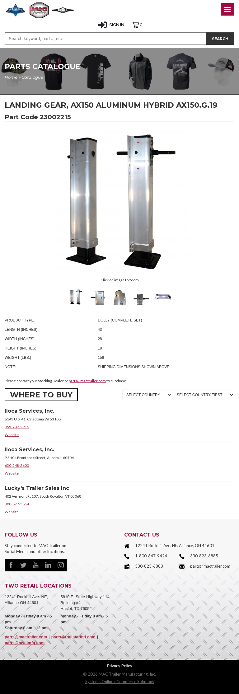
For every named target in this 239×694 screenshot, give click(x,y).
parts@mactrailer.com (87, 380)
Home (11, 77)
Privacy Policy (119, 666)
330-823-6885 (204, 555)
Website (12, 434)
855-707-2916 (17, 426)
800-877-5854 (17, 504)
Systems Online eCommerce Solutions (119, 681)
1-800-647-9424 (151, 555)
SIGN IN (111, 25)
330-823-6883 (149, 566)
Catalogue (32, 77)
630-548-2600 (17, 465)
